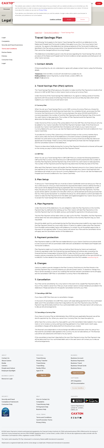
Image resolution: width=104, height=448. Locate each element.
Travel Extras (40, 363)
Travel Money (41, 358)
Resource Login (7, 379)
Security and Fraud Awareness (12, 45)
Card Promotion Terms (44, 420)
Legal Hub (38, 32)
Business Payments (77, 360)
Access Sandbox (78, 388)
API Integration (76, 381)
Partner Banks (7, 52)
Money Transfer (41, 360)
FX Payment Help (42, 407)
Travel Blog (40, 365)
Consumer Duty (7, 60)
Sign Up (43, 375)
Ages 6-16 (39, 370)
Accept (69, 19)
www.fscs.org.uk (92, 257)
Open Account (78, 373)
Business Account (77, 358)
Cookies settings (55, 19)
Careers (4, 365)
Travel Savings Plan (67, 32)
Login (99, 3)
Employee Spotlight (8, 370)
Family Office (41, 368)
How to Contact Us (42, 399)
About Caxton (6, 360)
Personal (7, 9)
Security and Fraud (8, 399)
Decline (82, 19)
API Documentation (77, 383)
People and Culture (8, 368)
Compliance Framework (10, 402)
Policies (4, 56)
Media (4, 363)
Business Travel (76, 363)
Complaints (6, 41)
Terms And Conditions (51, 32)
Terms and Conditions (9, 48)
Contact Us (5, 358)
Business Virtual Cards (78, 365)
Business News (76, 368)
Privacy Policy (43, 10)
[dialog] (52, 13)
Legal (4, 37)
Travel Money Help (42, 404)
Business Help (41, 409)
